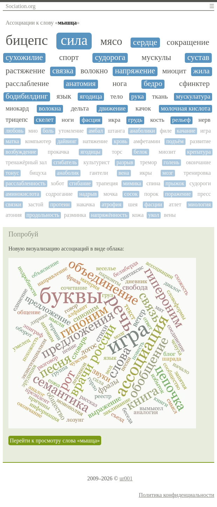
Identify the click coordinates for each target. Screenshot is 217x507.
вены (170, 215)
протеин (60, 204)
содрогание (59, 194)
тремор (148, 162)
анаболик (68, 173)
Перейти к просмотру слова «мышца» (55, 440)
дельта (80, 108)
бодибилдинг (27, 96)
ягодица (91, 96)
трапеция (107, 183)
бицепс (27, 40)
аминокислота (22, 194)
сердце (145, 42)
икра (114, 119)
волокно (94, 71)
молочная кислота (185, 108)
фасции (153, 204)
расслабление (27, 84)
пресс (204, 194)
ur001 (125, 478)
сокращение (188, 42)
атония (14, 215)
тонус (12, 173)
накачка (86, 204)
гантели (99, 173)
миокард (17, 108)
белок (140, 152)
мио (33, 131)
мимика (132, 183)
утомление (71, 131)
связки (13, 204)
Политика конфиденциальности (176, 495)
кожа (138, 215)
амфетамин (146, 141)
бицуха (37, 173)
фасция (91, 119)
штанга (116, 131)
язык (63, 96)
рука (137, 96)
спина (153, 183)
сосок (131, 194)
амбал (96, 131)
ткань (160, 96)
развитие (200, 141)
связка (62, 71)
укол (153, 215)
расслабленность (26, 183)
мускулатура (193, 96)
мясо (111, 41)
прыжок (175, 183)
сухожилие (24, 57)
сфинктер (194, 84)
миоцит (174, 71)
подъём (175, 141)
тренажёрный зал (26, 162)
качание (186, 131)
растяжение (25, 70)
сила (74, 40)
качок (143, 108)
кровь (120, 141)
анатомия (81, 84)
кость (157, 119)
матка (12, 141)
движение (112, 108)
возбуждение (21, 152)
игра (205, 131)
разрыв (125, 162)
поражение (178, 194)
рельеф (181, 119)
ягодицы (90, 152)
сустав (198, 57)
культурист (97, 162)
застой (35, 204)
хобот (57, 183)
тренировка (197, 173)
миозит (167, 152)
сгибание (80, 183)
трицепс (17, 119)
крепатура (199, 152)
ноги (68, 119)
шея (133, 204)
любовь (14, 131)
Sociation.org (20, 6)
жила (201, 71)
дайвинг (67, 141)
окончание (198, 162)
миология (199, 204)
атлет (175, 204)
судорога (110, 57)
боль (48, 131)
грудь (135, 119)
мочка (110, 194)
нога (120, 84)
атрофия (111, 204)
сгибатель (65, 162)
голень (171, 162)
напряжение (135, 71)
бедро (153, 84)
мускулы (157, 57)
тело (116, 96)
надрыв (88, 194)
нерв (204, 119)
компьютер (38, 141)
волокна (50, 108)
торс (117, 152)
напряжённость (109, 215)
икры (146, 173)
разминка (75, 215)
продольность (43, 215)
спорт (69, 57)
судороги (200, 183)
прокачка (58, 152)
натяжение (95, 141)
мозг (167, 173)
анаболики (142, 131)
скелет (45, 119)
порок (151, 194)
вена (124, 173)
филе (166, 131)
